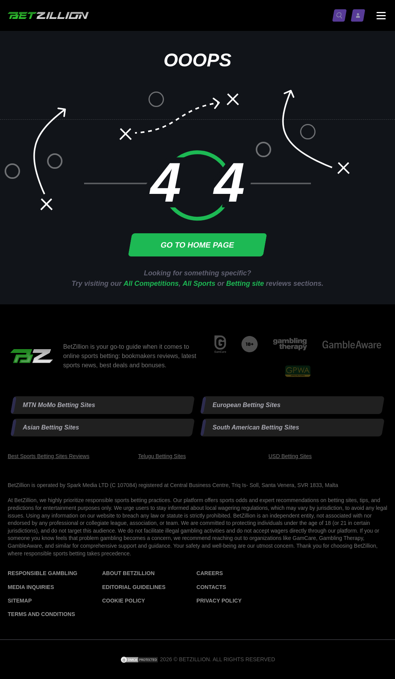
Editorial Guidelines (133, 587)
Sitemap (20, 601)
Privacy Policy (218, 601)
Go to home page (197, 245)
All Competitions (151, 283)
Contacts (211, 587)
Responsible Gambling (42, 573)
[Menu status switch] (381, 15)
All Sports (198, 283)
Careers (209, 573)
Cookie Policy (123, 601)
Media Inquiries (31, 587)
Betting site (245, 283)
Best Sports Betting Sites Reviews (48, 456)
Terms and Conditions (41, 614)
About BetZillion (128, 573)
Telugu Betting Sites (162, 456)
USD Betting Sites (290, 456)
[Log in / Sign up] (359, 15)
